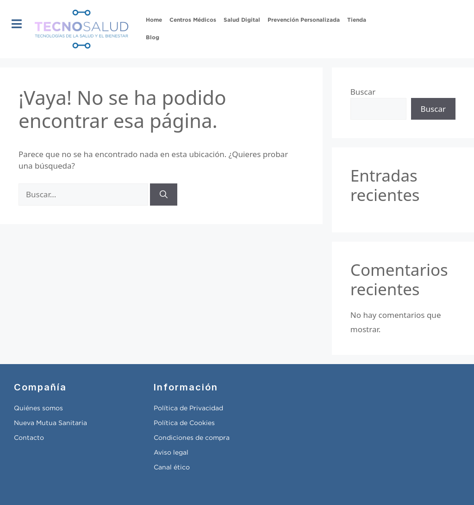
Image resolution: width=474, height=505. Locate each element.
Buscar (362, 91)
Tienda (356, 20)
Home (154, 20)
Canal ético (172, 467)
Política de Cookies (184, 423)
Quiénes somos (38, 408)
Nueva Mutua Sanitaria (50, 423)
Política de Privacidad (188, 408)
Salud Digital (242, 20)
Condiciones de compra (192, 438)
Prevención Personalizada (304, 20)
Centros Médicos (192, 20)
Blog (152, 37)
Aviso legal (171, 453)
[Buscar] (163, 194)
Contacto (29, 438)
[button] (17, 24)
